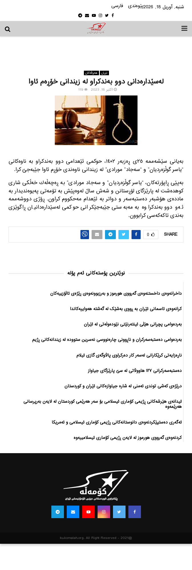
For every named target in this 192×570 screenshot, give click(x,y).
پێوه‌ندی (136, 6)
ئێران (104, 73)
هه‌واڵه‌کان (91, 73)
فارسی (117, 6)
